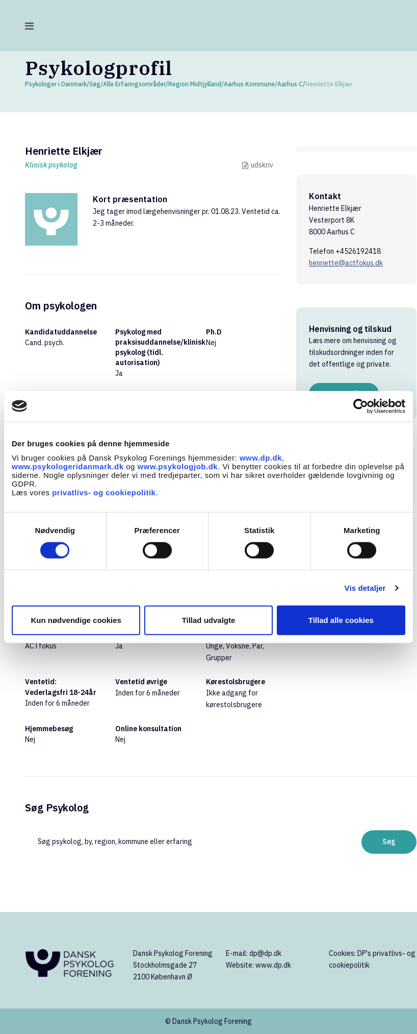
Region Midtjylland (194, 84)
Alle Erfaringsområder (134, 84)
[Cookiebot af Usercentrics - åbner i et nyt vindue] (360, 406)
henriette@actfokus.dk (346, 263)
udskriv (262, 165)
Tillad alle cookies (341, 620)
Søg (94, 84)
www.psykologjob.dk (178, 466)
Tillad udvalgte (209, 620)
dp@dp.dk (265, 953)
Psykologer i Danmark (56, 84)
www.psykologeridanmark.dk (68, 466)
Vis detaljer (365, 587)
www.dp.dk (261, 457)
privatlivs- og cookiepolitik (103, 492)
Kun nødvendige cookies (76, 620)
